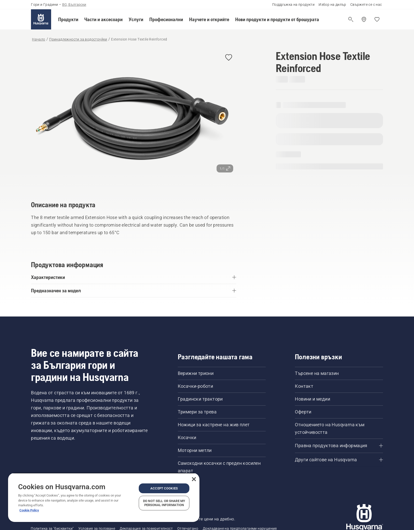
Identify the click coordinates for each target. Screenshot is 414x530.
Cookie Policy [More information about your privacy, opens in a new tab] (29, 510)
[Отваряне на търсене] (351, 19)
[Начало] (41, 19)
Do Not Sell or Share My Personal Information (164, 503)
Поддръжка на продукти (293, 5)
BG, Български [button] (74, 5)
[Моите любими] (377, 19)
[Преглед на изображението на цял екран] (133, 118)
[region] (103, 497)
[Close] (194, 479)
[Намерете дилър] (364, 19)
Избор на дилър (332, 5)
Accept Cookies (164, 488)
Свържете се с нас (366, 5)
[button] (68, 19)
